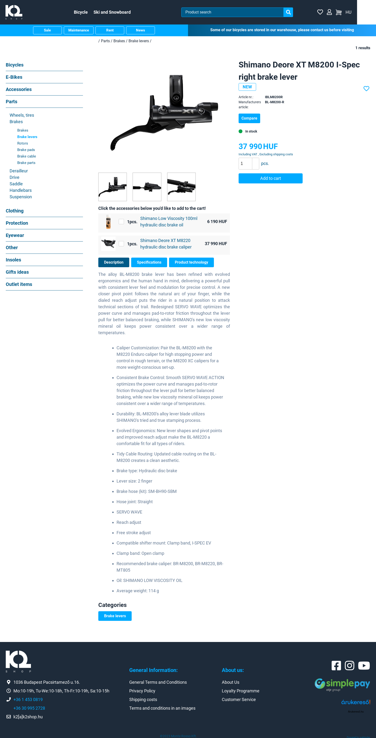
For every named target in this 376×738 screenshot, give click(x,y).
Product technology (191, 261)
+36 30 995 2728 (29, 707)
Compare (249, 117)
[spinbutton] (251, 163)
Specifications (149, 261)
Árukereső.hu (356, 710)
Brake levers (115, 615)
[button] (255, 160)
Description (113, 261)
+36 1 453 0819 (28, 698)
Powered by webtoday (358, 736)
